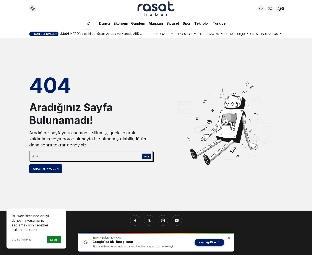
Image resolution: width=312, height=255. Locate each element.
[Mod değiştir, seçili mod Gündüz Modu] (32, 8)
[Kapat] (229, 238)
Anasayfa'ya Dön (45, 168)
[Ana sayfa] (89, 23)
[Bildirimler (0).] (279, 8)
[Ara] (261, 8)
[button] (270, 8)
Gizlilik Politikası (22, 239)
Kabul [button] (53, 239)
